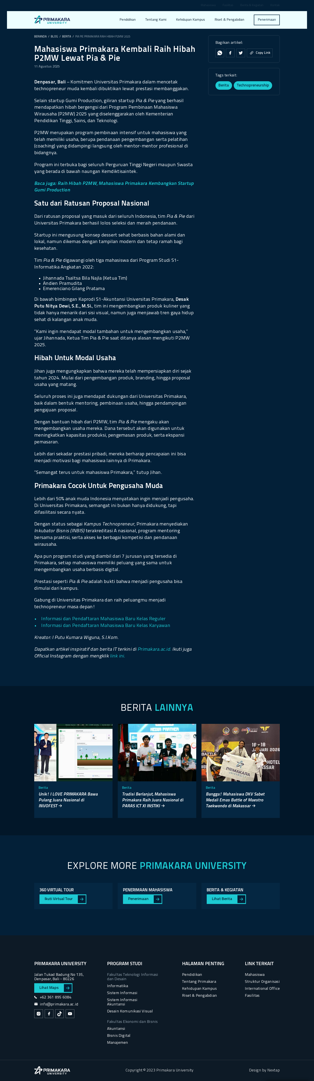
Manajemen (117, 1043)
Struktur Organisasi (262, 982)
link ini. (117, 656)
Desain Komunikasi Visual (130, 1011)
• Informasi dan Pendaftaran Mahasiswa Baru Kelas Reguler (100, 619)
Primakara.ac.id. (154, 649)
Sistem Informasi (122, 993)
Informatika (117, 986)
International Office (262, 989)
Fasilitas (228, 5)
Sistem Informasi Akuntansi (122, 1002)
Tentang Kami (155, 20)
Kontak (275, 5)
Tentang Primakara (199, 982)
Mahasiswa (208, 5)
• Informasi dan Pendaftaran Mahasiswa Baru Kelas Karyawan (102, 625)
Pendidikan (127, 20)
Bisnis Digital (119, 1036)
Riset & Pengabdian (229, 20)
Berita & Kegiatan (251, 5)
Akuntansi (116, 1029)
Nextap (273, 1070)
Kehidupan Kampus (190, 20)
